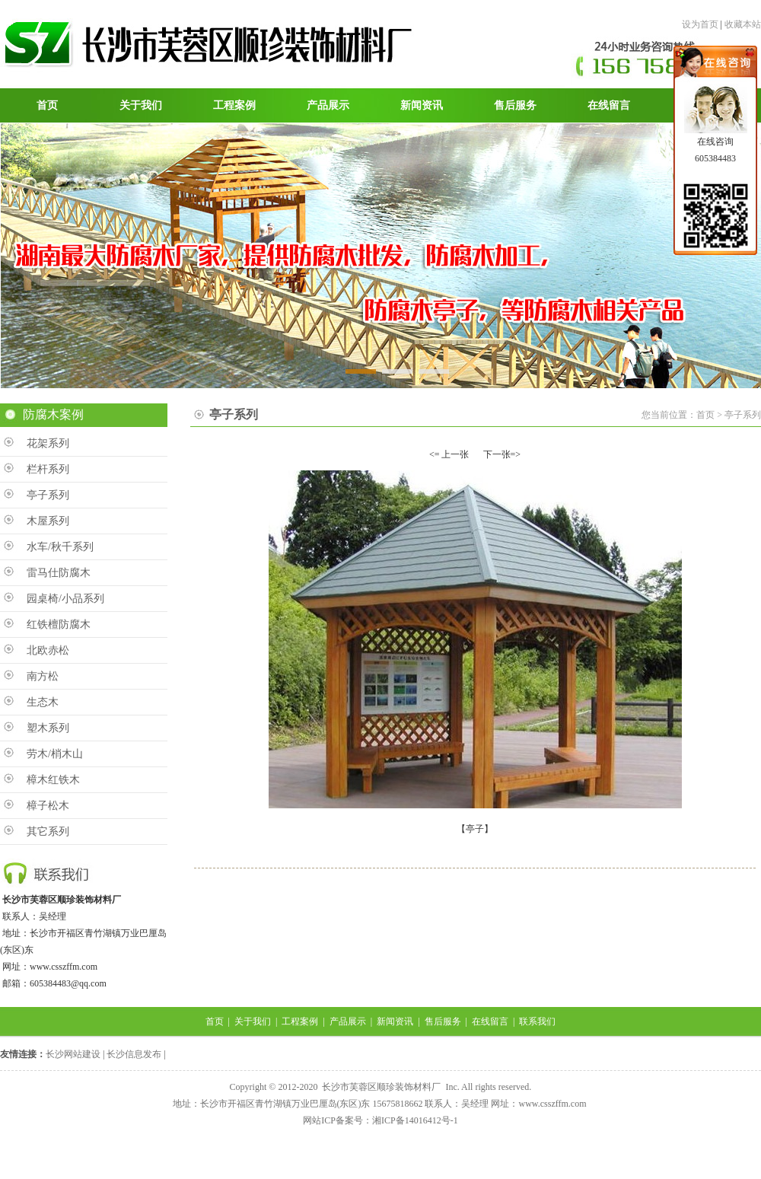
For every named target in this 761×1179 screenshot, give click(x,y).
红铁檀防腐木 (59, 624)
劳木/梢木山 (55, 754)
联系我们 (537, 1021)
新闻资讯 (395, 1021)
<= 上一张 (449, 454)
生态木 (43, 702)
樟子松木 (48, 805)
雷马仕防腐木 (59, 572)
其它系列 (48, 831)
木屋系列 (48, 521)
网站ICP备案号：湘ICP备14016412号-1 (380, 1120)
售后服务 (443, 1021)
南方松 (43, 676)
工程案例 (300, 1021)
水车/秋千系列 (60, 547)
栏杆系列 (48, 469)
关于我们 (252, 1021)
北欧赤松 (48, 650)
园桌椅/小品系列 (65, 598)
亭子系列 (48, 495)
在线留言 (490, 1021)
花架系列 (48, 443)
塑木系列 (48, 728)
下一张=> (502, 454)
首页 (214, 1021)
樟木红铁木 (53, 779)
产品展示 (348, 1021)
